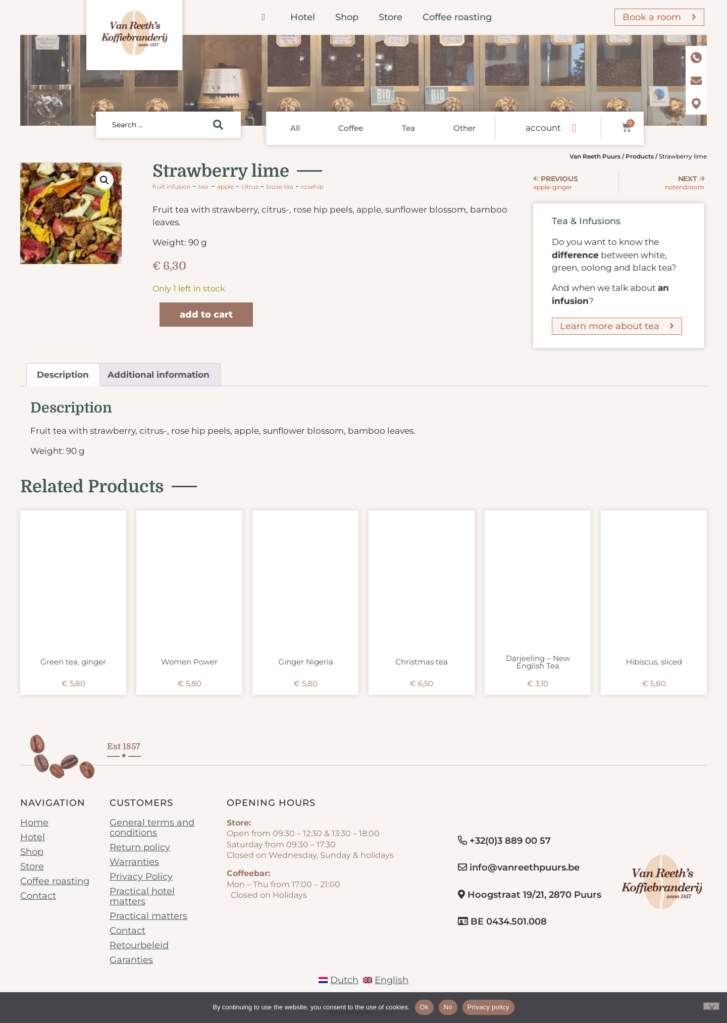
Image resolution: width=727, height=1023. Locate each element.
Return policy (140, 847)
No (448, 1007)
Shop (346, 17)
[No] (711, 1006)
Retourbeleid (139, 945)
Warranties (134, 862)
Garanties (131, 960)
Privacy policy (488, 1007)
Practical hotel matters (142, 896)
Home (34, 822)
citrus (249, 186)
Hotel (302, 17)
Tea (408, 128)
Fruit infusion (171, 186)
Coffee (350, 128)
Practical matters (148, 916)
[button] (104, 180)
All (295, 128)
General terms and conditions (152, 827)
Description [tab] (63, 375)
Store (390, 17)
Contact (38, 896)
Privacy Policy (141, 877)
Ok (424, 1007)
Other (464, 128)
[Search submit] (218, 125)
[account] (574, 128)
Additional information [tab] (159, 375)
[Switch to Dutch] (338, 980)
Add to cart (206, 314)
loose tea (279, 186)
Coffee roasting (457, 17)
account (543, 128)
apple (225, 186)
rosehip (312, 186)
